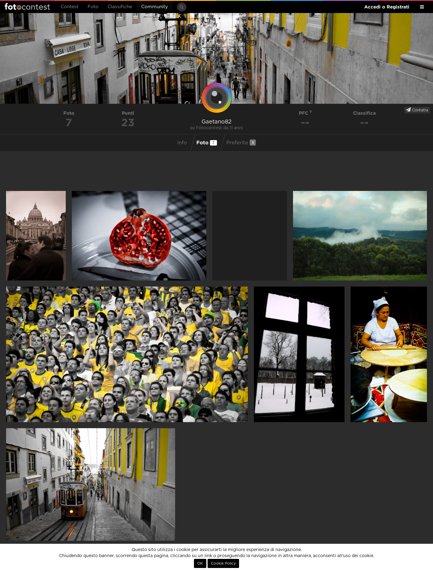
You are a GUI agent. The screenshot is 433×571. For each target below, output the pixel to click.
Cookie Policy (223, 563)
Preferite (241, 142)
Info (182, 142)
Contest (69, 7)
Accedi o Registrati (386, 6)
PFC (305, 113)
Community (154, 7)
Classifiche (120, 7)
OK (200, 563)
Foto (93, 7)
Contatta (417, 109)
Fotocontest (27, 6)
